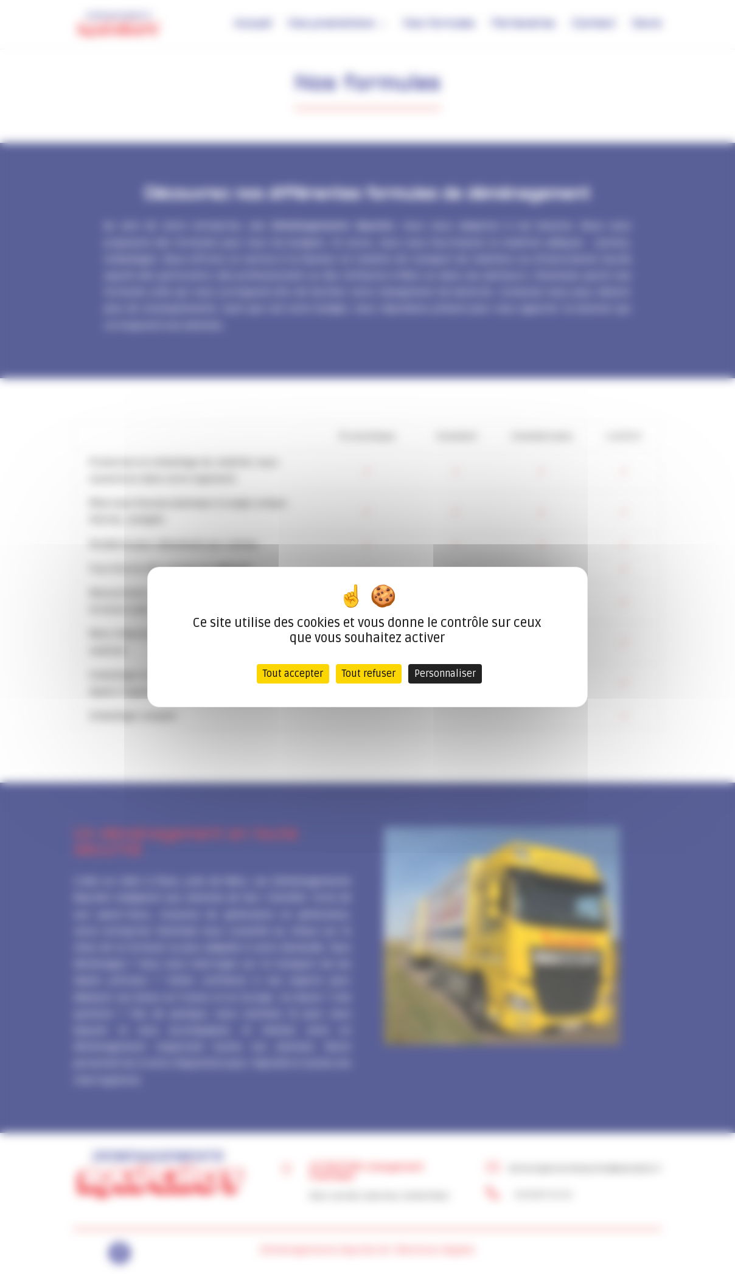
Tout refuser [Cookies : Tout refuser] (368, 674)
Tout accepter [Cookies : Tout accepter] (293, 674)
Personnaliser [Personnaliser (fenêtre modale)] (445, 674)
